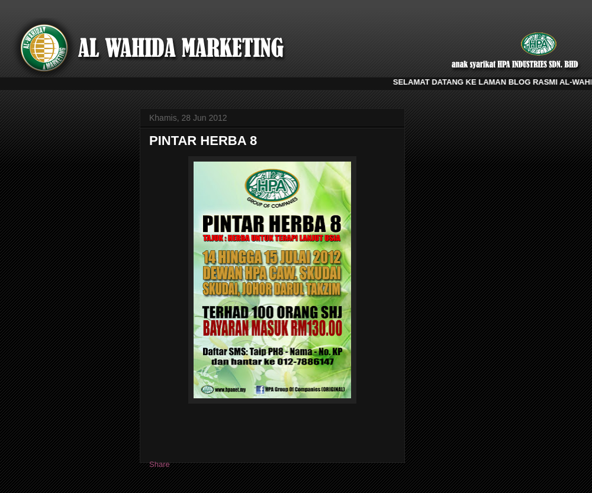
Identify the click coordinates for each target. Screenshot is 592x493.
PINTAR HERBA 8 (203, 140)
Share (159, 464)
